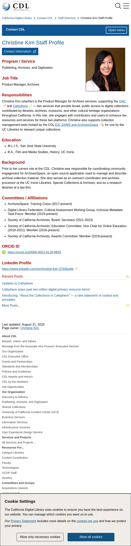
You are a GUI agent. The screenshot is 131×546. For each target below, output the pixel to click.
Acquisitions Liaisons (15, 488)
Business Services (13, 417)
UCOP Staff (9, 472)
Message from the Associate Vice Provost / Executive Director (40, 346)
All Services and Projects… (19, 442)
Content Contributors (15, 457)
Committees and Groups (18, 483)
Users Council (11, 493)
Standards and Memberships (20, 366)
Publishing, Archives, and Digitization (25, 401)
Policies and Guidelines (16, 371)
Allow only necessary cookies (40, 537)
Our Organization (12, 351)
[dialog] (65, 520)
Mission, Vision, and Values (19, 341)
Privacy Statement (23, 521)
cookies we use (87, 521)
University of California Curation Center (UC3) (30, 412)
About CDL (9, 336)
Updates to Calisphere (17, 283)
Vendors (7, 477)
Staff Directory (67, 18)
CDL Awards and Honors (17, 376)
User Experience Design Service (22, 432)
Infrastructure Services (16, 427)
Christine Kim (29, 328)
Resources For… (13, 447)
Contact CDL (45, 18)
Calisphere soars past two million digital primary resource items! (46, 289)
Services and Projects (16, 437)
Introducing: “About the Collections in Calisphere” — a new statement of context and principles (60, 297)
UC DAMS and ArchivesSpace (77, 124)
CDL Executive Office (15, 356)
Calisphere (20, 106)
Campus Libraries (13, 452)
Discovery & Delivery (15, 397)
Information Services (15, 422)
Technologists (10, 467)
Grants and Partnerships (17, 361)
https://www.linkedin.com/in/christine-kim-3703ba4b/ (38, 269)
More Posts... (11, 305)
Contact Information (17, 51)
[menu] (126, 6)
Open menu (116, 30)
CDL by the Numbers (15, 381)
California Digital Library (17, 18)
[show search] (118, 6)
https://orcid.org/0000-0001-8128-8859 (34, 252)
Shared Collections (14, 407)
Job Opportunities (13, 386)
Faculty (6, 462)
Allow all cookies (90, 537)
